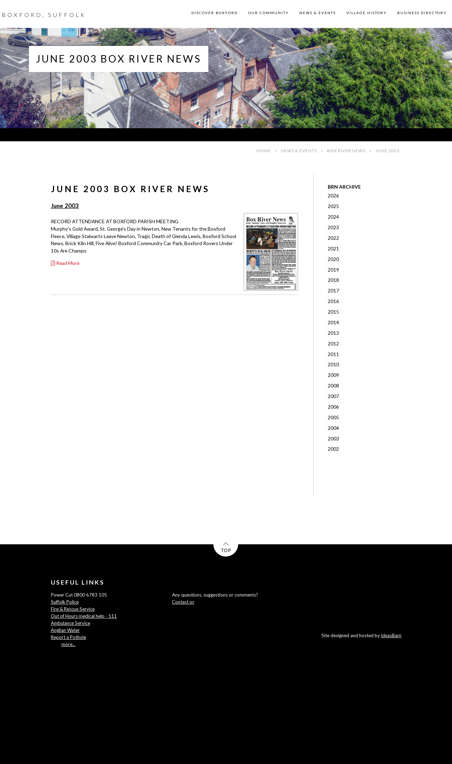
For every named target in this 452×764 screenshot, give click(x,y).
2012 (333, 343)
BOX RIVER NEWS (346, 150)
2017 (333, 291)
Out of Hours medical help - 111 (84, 616)
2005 (333, 417)
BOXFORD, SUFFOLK (44, 14)
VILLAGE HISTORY (366, 13)
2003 (333, 439)
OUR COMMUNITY (268, 13)
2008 (333, 386)
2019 (333, 270)
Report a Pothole (68, 637)
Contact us (183, 602)
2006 (333, 407)
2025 (333, 206)
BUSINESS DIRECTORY (422, 13)
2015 (333, 312)
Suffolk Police (65, 602)
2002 (333, 449)
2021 (333, 248)
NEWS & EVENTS (317, 13)
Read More (65, 263)
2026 (333, 196)
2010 (333, 364)
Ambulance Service (70, 623)
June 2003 (65, 205)
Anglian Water (65, 630)
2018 (333, 280)
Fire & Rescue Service (73, 609)
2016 (333, 301)
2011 (333, 354)
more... (68, 644)
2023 (333, 227)
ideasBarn (391, 635)
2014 (333, 322)
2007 (333, 396)
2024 (333, 217)
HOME (263, 150)
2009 (333, 375)
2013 (333, 333)
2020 (333, 259)
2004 (333, 428)
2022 (333, 238)
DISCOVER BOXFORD (214, 13)
